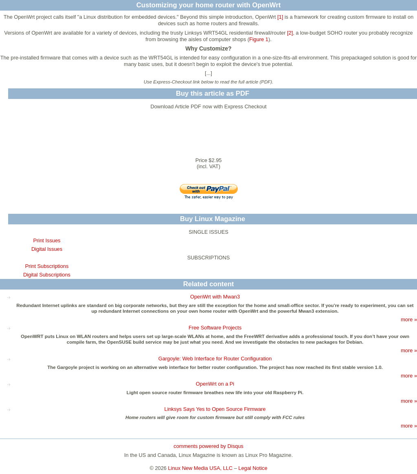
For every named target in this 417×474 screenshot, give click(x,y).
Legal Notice (252, 468)
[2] (290, 33)
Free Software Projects (215, 328)
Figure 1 (258, 39)
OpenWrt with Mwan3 (215, 297)
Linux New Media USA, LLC (200, 468)
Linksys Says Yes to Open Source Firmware (215, 409)
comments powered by (208, 446)
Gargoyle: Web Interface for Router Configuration (215, 359)
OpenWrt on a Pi (215, 384)
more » (409, 319)
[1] (280, 17)
